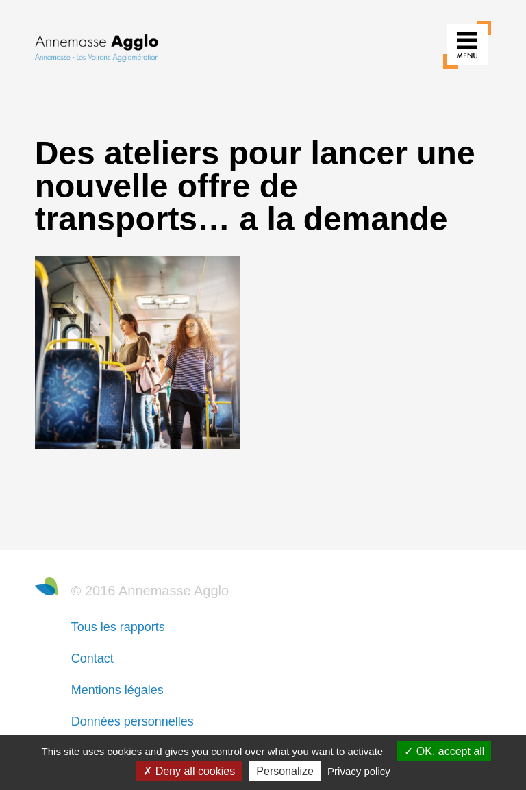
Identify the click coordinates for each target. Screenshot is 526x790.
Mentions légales (117, 690)
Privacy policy (358, 771)
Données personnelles (132, 721)
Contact (92, 658)
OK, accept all (444, 751)
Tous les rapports (118, 627)
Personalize (285, 771)
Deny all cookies (189, 771)
